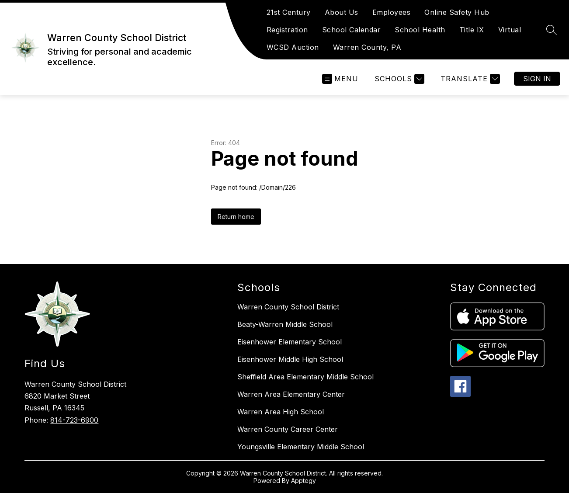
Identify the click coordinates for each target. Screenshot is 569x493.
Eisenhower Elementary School (289, 341)
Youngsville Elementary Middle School (300, 446)
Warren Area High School (280, 411)
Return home (236, 216)
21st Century (289, 12)
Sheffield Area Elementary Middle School (305, 376)
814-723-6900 (74, 420)
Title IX (471, 29)
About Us (341, 12)
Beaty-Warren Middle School (285, 324)
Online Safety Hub (456, 12)
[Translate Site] (469, 78)
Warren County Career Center (287, 429)
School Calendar (351, 29)
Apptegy (303, 480)
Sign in (537, 78)
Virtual (509, 29)
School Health (420, 29)
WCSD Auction (293, 47)
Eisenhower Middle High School (290, 359)
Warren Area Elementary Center (291, 394)
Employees (391, 12)
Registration (287, 29)
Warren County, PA (367, 47)
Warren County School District (288, 306)
